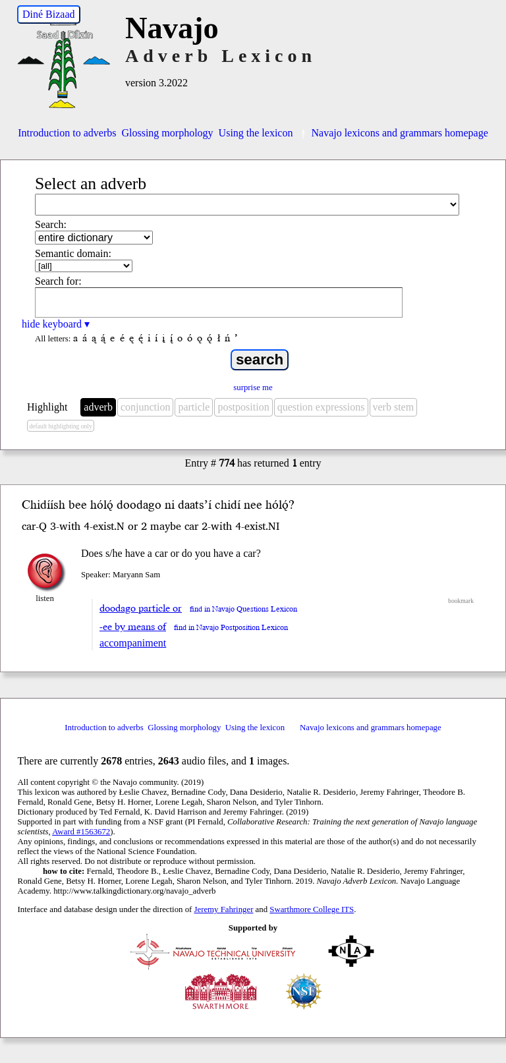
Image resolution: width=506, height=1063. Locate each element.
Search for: (58, 281)
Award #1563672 (81, 831)
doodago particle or (140, 608)
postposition (243, 407)
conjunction (146, 407)
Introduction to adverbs (67, 132)
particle (194, 407)
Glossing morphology (167, 132)
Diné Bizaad (48, 14)
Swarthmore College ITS (311, 909)
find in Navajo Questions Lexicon (243, 609)
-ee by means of (132, 627)
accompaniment (132, 642)
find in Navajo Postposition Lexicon (231, 627)
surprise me (252, 387)
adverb (98, 407)
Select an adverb (90, 183)
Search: (51, 224)
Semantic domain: (73, 253)
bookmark (461, 600)
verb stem (393, 407)
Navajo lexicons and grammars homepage (393, 132)
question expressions (321, 407)
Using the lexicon (256, 132)
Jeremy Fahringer (224, 909)
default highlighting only (60, 426)
